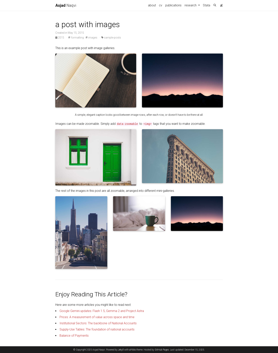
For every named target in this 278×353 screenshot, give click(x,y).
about (152, 5)
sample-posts (111, 37)
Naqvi (65, 5)
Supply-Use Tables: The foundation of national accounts (97, 329)
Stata (206, 5)
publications (173, 5)
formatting (76, 37)
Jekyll (121, 349)
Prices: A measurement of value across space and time (97, 317)
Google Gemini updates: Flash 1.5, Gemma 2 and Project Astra (102, 311)
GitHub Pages (162, 349)
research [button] (191, 5)
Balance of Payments (74, 335)
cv (160, 5)
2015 (60, 37)
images (91, 37)
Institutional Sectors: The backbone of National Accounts (98, 323)
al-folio (132, 349)
